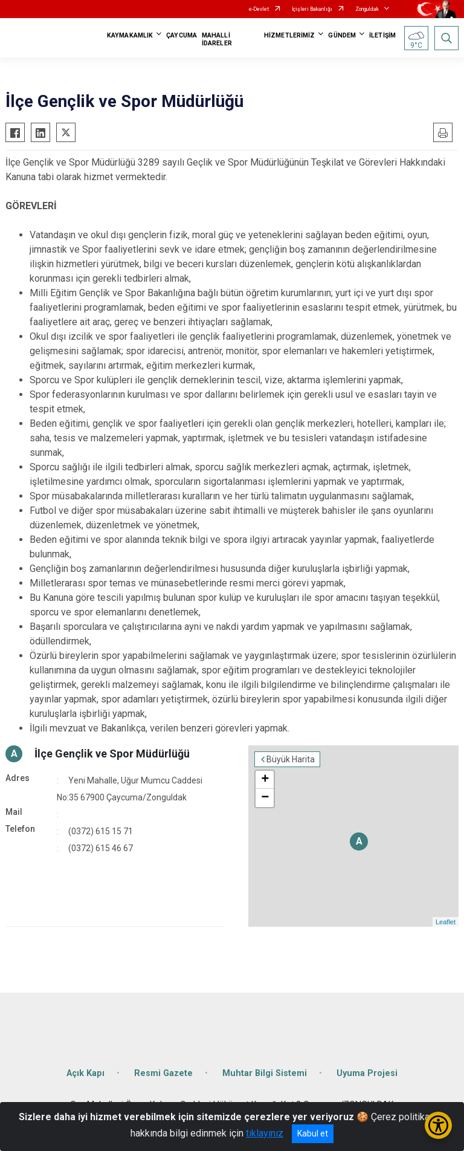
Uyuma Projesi (367, 1073)
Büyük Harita (290, 759)
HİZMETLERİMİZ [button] (289, 35)
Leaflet (446, 922)
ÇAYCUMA (181, 35)
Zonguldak (367, 9)
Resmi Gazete (163, 1073)
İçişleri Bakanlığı (312, 9)
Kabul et (312, 1133)
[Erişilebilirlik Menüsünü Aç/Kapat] (438, 1125)
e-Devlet (259, 9)
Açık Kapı (85, 1073)
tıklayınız (264, 1133)
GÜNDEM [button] (342, 35)
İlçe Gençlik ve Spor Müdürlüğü (112, 753)
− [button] (265, 798)
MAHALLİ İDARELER (217, 39)
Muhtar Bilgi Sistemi (264, 1073)
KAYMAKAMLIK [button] (130, 35)
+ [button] (265, 780)
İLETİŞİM (382, 35)
